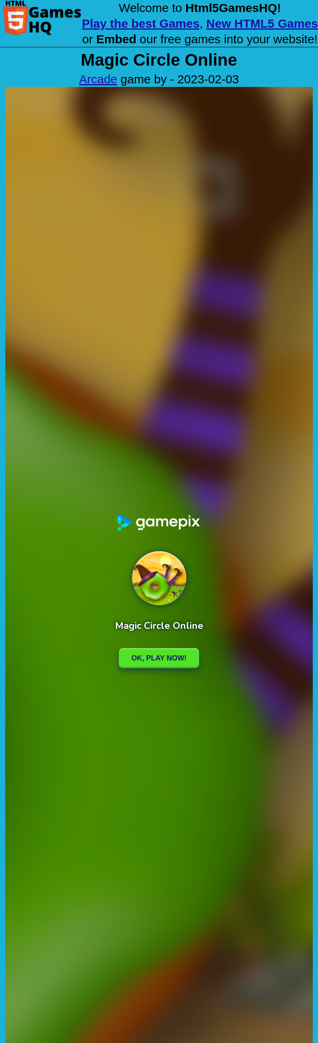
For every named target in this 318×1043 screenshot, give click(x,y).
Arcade (98, 79)
